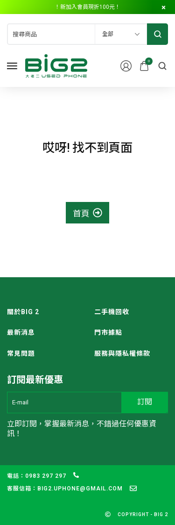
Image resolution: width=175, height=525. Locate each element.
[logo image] (56, 65)
